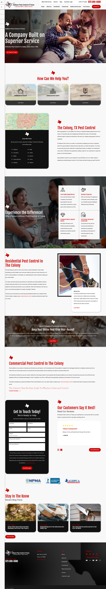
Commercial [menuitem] (65, 6)
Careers (55, 2)
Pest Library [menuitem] (86, 6)
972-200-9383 (94, 2)
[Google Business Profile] (93, 554)
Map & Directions (41, 559)
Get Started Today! (12, 52)
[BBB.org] (96, 554)
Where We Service (46, 2)
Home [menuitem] (42, 6)
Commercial (65, 565)
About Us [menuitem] (49, 6)
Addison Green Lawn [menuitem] (75, 6)
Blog (61, 2)
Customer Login (68, 2)
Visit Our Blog (10, 536)
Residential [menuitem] (57, 6)
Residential (64, 561)
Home (63, 554)
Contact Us (96, 6)
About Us (64, 558)
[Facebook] (86, 554)
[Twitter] (90, 554)
